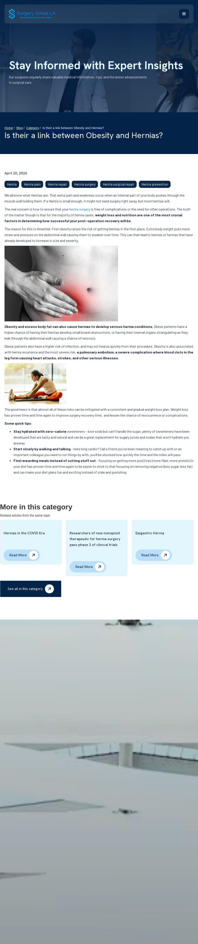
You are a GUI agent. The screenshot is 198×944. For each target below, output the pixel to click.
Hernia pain (32, 188)
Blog (19, 128)
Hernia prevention (154, 188)
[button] (184, 14)
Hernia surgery (85, 188)
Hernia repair (57, 188)
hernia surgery (79, 213)
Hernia (12, 188)
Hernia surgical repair (118, 188)
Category (32, 128)
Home (8, 128)
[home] (32, 14)
